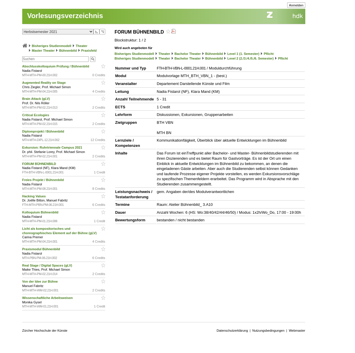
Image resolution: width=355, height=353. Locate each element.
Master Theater (43, 50)
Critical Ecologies (36, 115)
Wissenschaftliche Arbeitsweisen (48, 298)
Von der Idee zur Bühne (40, 281)
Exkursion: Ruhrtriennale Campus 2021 (52, 147)
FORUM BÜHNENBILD (39, 164)
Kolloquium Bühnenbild (40, 212)
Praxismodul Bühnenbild (41, 249)
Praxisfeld (89, 50)
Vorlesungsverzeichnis (65, 16)
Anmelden (296, 5)
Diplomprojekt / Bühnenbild (43, 131)
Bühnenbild (68, 50)
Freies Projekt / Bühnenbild (43, 180)
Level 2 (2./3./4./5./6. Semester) (250, 58)
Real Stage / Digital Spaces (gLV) (47, 265)
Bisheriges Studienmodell (51, 46)
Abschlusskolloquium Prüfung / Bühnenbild (56, 66)
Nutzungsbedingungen (268, 330)
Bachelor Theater (188, 53)
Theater (81, 46)
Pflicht (269, 53)
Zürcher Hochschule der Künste (45, 330)
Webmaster (297, 330)
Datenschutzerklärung (232, 330)
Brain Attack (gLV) (36, 98)
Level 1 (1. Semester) (243, 53)
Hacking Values (34, 196)
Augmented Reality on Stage (44, 82)
